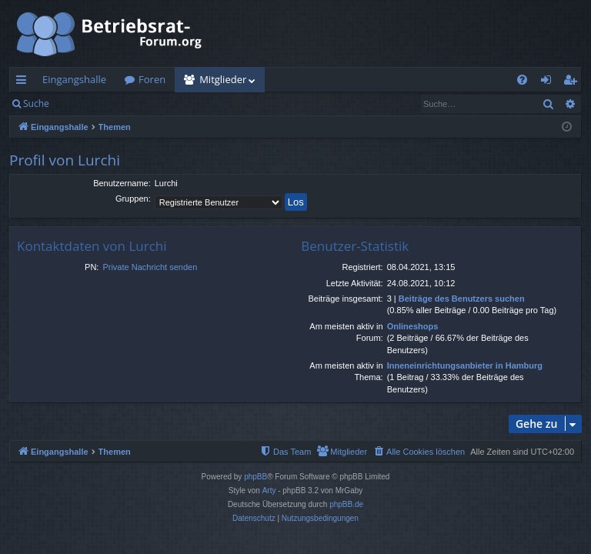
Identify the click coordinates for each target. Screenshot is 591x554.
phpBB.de (346, 504)
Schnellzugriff (24, 82)
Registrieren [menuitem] (573, 82)
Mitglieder (222, 79)
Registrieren (163, 103)
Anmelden (93, 103)
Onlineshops (413, 326)
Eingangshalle (74, 79)
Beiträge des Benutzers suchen (462, 298)
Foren (152, 79)
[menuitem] (522, 79)
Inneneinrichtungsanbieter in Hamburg (465, 365)
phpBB (255, 476)
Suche (36, 103)
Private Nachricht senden (149, 267)
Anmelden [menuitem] (550, 82)
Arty (269, 490)
